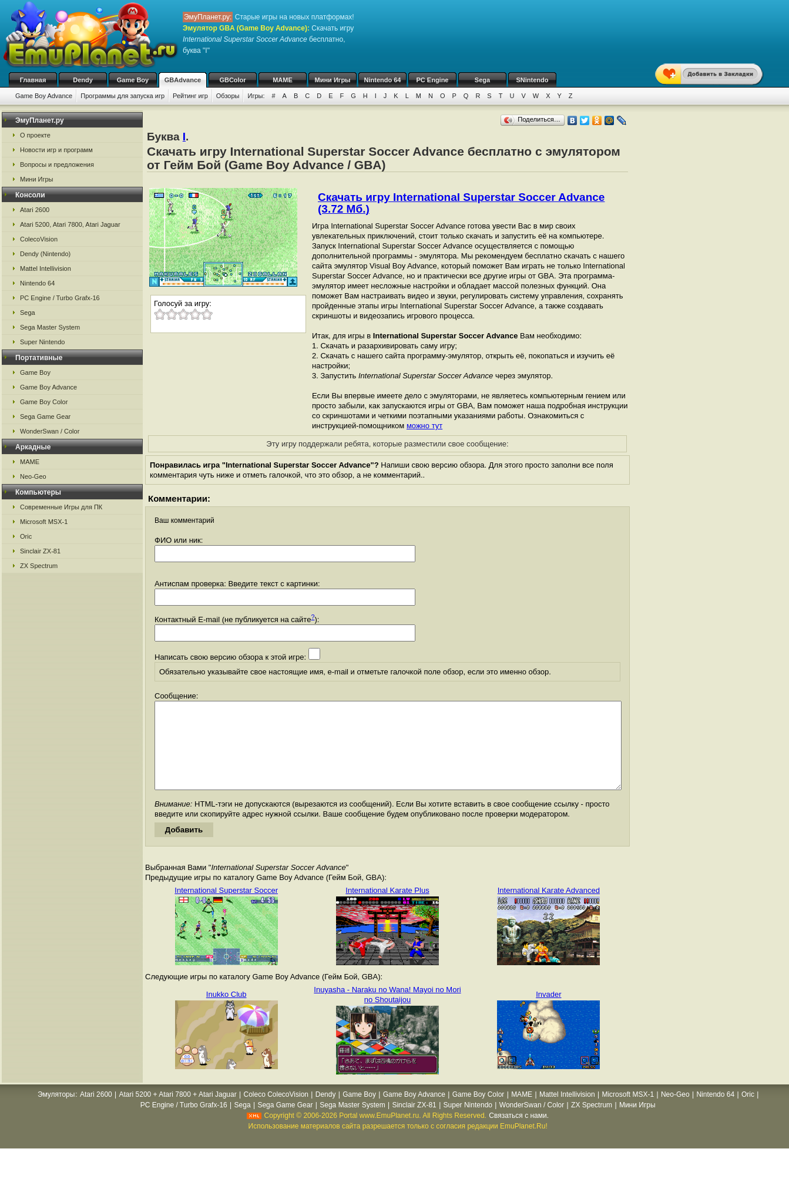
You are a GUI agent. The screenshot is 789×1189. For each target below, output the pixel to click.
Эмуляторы (56, 1112)
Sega (482, 79)
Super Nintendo (42, 341)
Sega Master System (50, 327)
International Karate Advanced (549, 907)
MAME (283, 79)
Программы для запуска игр (122, 95)
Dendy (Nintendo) (45, 253)
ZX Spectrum (39, 565)
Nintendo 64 (382, 79)
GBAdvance (182, 79)
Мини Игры (333, 79)
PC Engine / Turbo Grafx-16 (60, 297)
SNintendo (532, 79)
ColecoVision (39, 239)
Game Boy (133, 79)
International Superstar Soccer (226, 907)
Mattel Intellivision (45, 268)
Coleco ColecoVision (275, 1112)
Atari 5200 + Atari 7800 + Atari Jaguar (178, 1112)
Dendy (83, 79)
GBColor (232, 79)
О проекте (35, 135)
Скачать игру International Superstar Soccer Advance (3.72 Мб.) (461, 203)
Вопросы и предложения (57, 164)
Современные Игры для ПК (61, 506)
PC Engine (432, 79)
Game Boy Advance (43, 95)
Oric (26, 536)
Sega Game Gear (45, 416)
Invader (548, 1011)
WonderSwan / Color (49, 431)
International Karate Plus (387, 907)
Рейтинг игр (190, 95)
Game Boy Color (44, 401)
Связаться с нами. (519, 1133)
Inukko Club (226, 1011)
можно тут (424, 425)
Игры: (255, 95)
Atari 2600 (34, 209)
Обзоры (228, 95)
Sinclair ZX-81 (40, 551)
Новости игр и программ (56, 149)
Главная (33, 79)
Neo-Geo (33, 476)
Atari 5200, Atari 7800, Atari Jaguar (70, 224)
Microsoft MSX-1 (44, 521)
